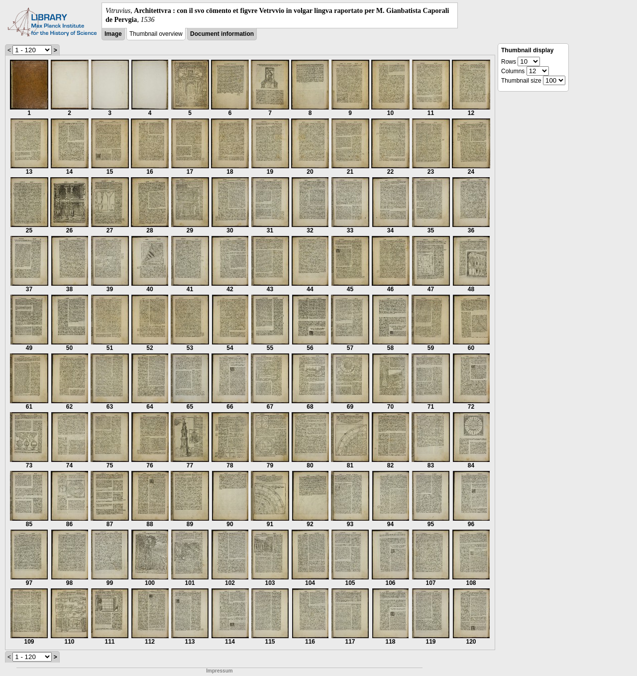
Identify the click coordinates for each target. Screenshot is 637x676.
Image (113, 33)
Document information (222, 33)
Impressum (219, 671)
